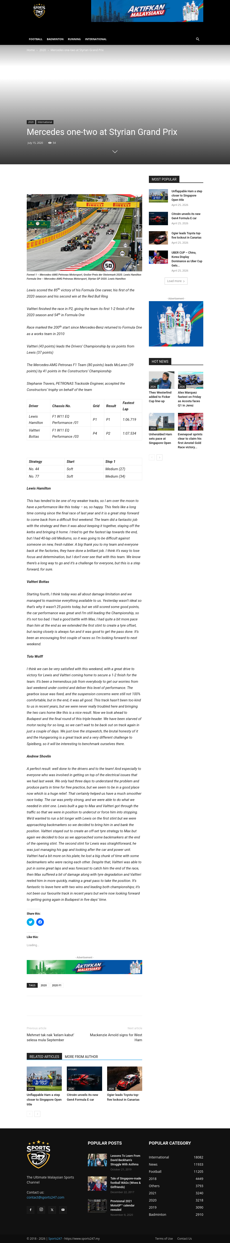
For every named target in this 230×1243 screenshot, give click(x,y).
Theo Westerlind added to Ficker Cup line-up (160, 397)
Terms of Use (164, 1239)
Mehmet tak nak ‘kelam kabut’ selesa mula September (50, 1037)
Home (31, 50)
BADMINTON (55, 39)
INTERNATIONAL (96, 39)
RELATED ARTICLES (44, 1057)
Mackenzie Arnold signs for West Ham (116, 1037)
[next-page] (37, 1114)
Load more (176, 281)
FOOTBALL (35, 39)
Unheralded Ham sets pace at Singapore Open (160, 438)
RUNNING (74, 39)
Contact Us (184, 1239)
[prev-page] (30, 1114)
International (45, 122)
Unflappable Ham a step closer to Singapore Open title (44, 1099)
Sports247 (55, 1239)
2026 (31, 1088)
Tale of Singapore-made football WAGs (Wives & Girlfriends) (125, 1183)
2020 (42, 50)
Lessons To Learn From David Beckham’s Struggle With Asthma (125, 1160)
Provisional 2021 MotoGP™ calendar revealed (122, 1205)
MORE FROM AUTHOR (81, 1057)
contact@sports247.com (45, 1197)
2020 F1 (57, 985)
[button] (197, 39)
